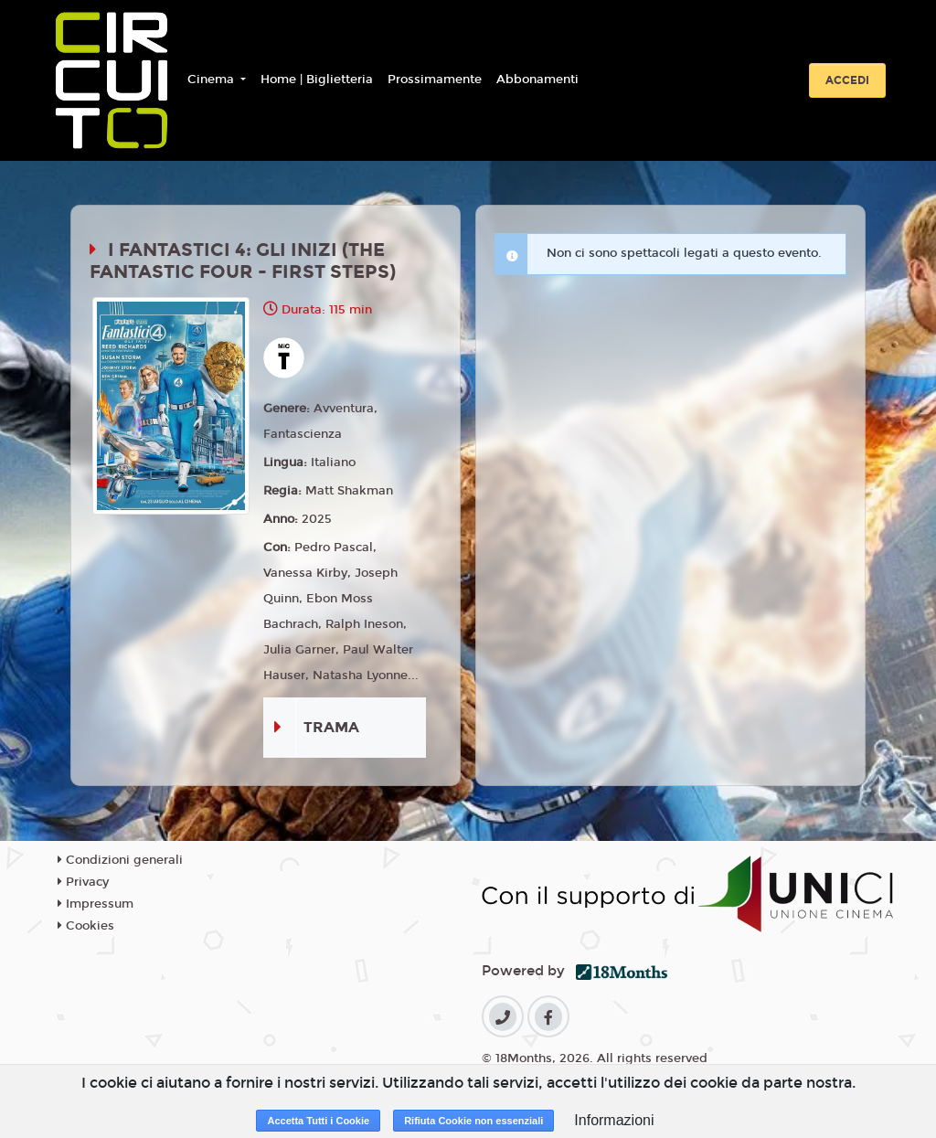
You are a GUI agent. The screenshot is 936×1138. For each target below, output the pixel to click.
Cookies (86, 926)
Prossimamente (435, 79)
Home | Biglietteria (317, 79)
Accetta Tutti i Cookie (318, 1120)
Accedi (847, 80)
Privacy (83, 882)
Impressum (95, 904)
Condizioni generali (120, 860)
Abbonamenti (537, 79)
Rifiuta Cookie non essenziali (473, 1120)
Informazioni (614, 1120)
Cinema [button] (212, 79)
